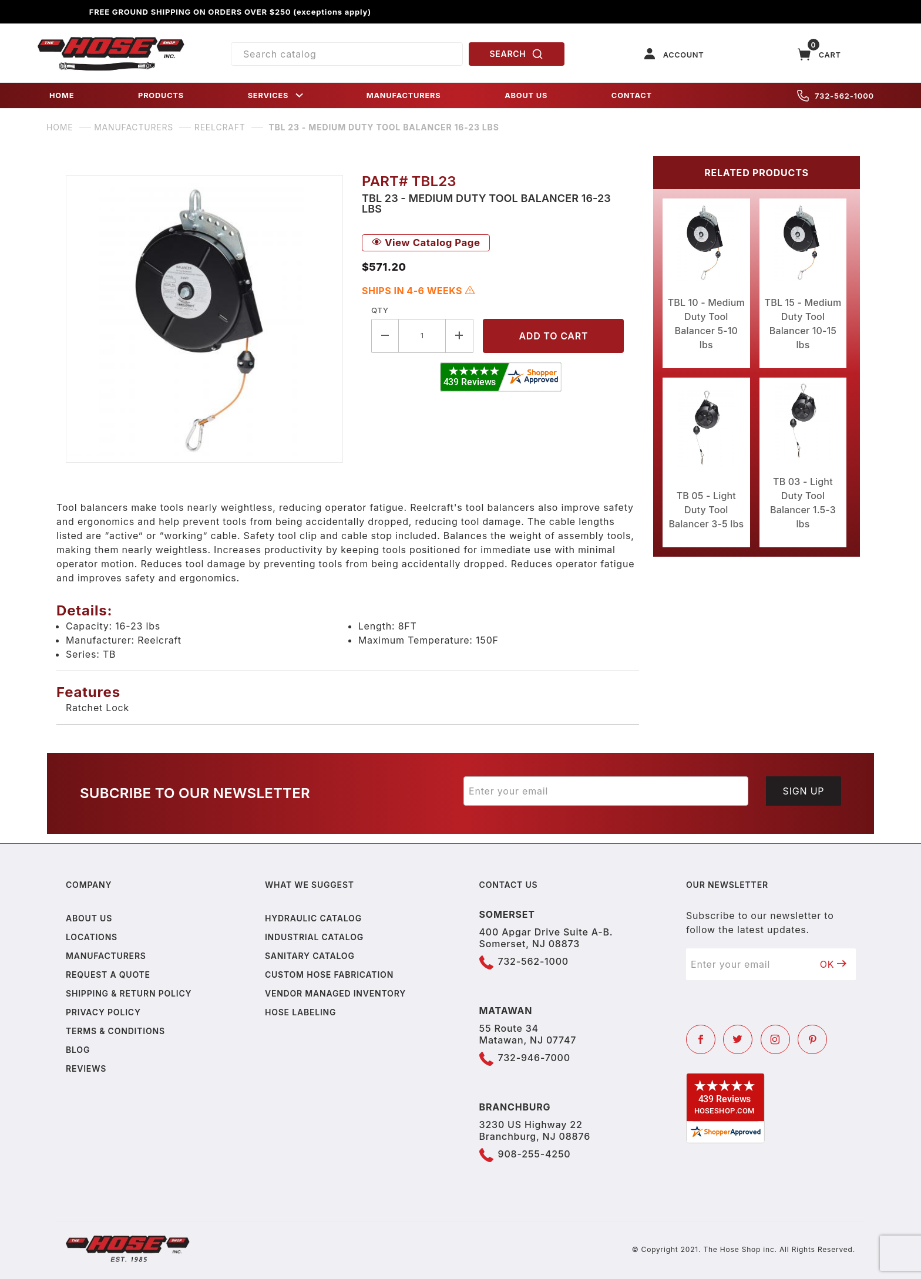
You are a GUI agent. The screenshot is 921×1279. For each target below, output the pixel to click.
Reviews (86, 1068)
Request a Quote (108, 975)
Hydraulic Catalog (313, 918)
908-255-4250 (534, 1154)
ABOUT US (526, 95)
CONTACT (631, 95)
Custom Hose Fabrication (329, 975)
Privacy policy (103, 1012)
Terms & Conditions (115, 1031)
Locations (91, 937)
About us (89, 918)
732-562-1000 (835, 96)
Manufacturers (106, 956)
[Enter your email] (605, 791)
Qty (379, 310)
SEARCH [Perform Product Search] (517, 54)
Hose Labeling (300, 1012)
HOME (61, 95)
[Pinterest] (812, 1039)
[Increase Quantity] (459, 335)
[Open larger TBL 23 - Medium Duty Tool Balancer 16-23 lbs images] (204, 319)
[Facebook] (700, 1039)
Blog (78, 1050)
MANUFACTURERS (404, 95)
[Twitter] (737, 1039)
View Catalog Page (426, 242)
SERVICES (276, 95)
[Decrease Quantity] (385, 335)
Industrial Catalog (314, 937)
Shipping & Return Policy (128, 993)
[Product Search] (347, 54)
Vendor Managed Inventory (335, 993)
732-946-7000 (534, 1057)
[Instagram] (775, 1039)
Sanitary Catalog (310, 956)
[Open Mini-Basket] (819, 54)
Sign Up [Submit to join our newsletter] (804, 791)
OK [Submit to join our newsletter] (833, 964)
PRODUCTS (161, 95)
